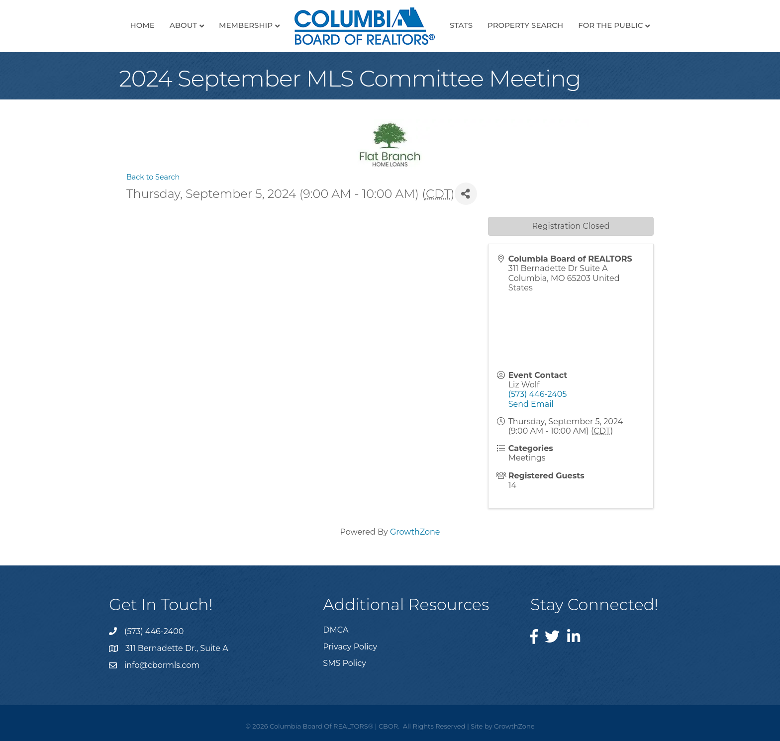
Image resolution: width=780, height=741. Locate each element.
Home (142, 25)
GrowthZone (415, 532)
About (183, 25)
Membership (246, 25)
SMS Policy (344, 663)
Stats (461, 25)
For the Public (610, 25)
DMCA (335, 630)
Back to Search (153, 177)
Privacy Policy (350, 646)
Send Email (531, 404)
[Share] (466, 194)
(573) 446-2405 (537, 394)
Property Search (525, 25)
